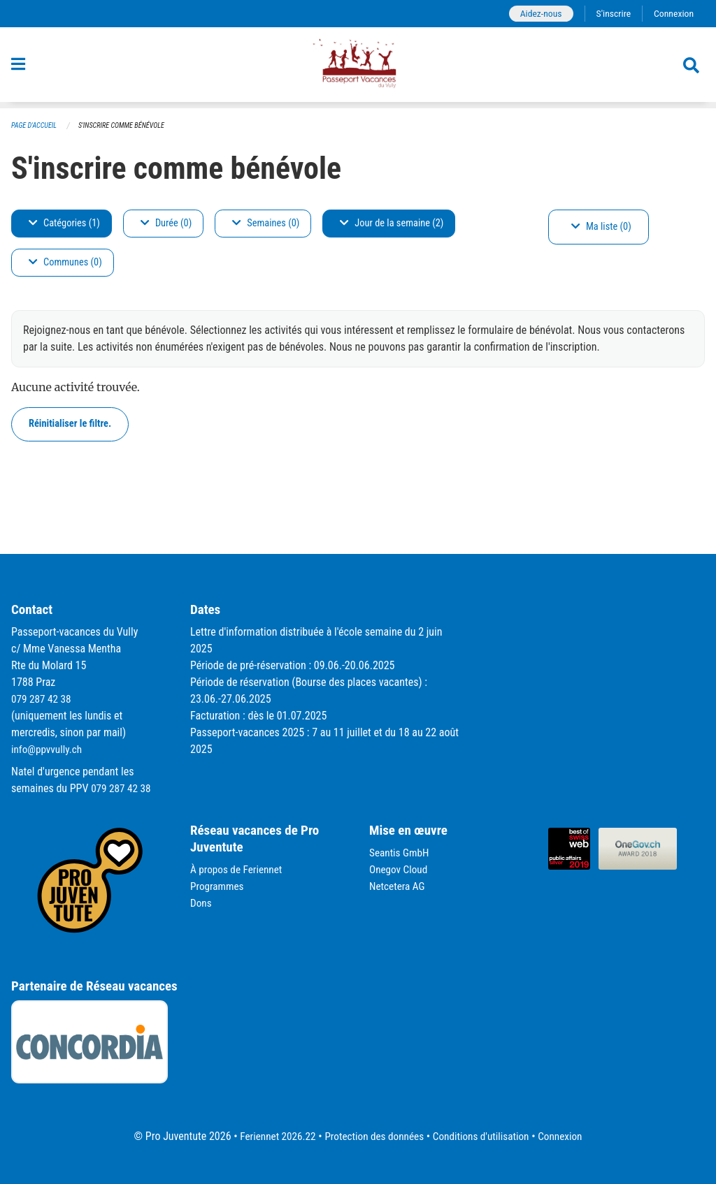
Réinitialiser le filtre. (70, 424)
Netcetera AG (398, 886)
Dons (201, 902)
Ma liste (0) (601, 227)
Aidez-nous (536, 14)
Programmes (218, 886)
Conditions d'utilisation (484, 1136)
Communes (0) (65, 263)
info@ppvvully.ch (48, 749)
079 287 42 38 (42, 699)
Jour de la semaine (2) (391, 224)
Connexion (673, 14)
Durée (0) (166, 224)
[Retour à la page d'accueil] (358, 68)
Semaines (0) (265, 224)
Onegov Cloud (400, 869)
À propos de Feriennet (238, 869)
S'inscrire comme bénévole (128, 126)
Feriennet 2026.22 (271, 1136)
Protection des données (372, 1136)
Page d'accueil (35, 126)
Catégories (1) (64, 224)
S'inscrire (610, 14)
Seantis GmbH (400, 852)
